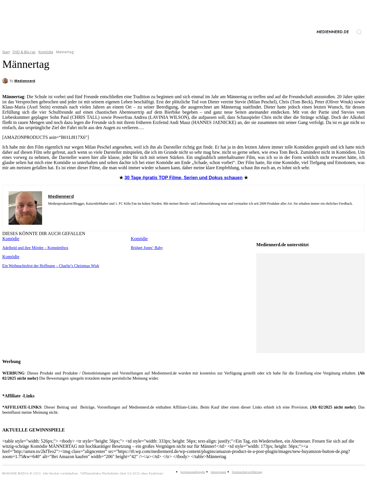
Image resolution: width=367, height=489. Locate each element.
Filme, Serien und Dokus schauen (184, 177)
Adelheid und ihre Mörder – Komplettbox (33, 247)
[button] (359, 32)
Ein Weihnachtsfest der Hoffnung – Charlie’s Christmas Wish (48, 265)
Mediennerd (24, 80)
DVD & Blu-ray (24, 52)
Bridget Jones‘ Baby (146, 247)
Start (6, 52)
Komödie (45, 52)
